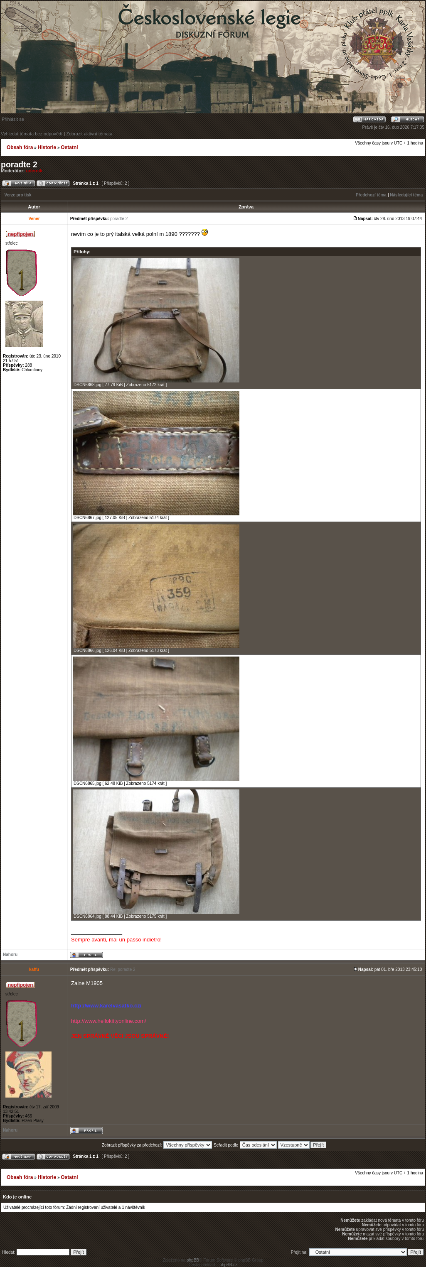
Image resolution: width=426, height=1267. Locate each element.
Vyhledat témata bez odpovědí (31, 133)
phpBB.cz (228, 1264)
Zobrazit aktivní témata (89, 133)
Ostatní (69, 147)
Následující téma (406, 195)
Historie (46, 147)
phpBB (193, 1260)
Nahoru (10, 954)
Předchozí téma (371, 195)
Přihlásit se (13, 119)
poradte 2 (19, 164)
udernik (34, 170)
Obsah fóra (20, 147)
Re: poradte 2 (122, 969)
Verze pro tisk (18, 195)
